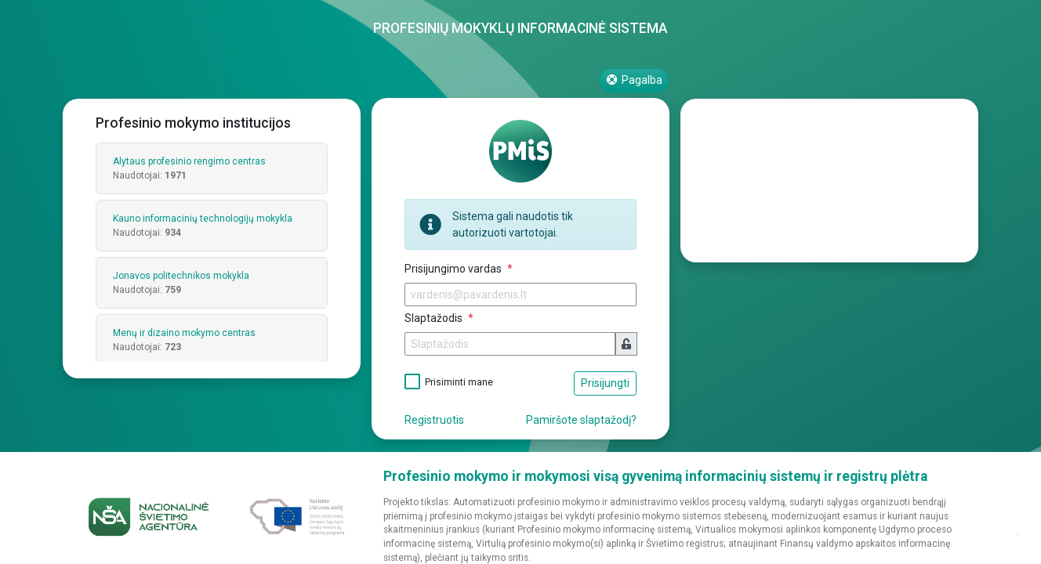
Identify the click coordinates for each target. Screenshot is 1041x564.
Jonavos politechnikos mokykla (181, 275)
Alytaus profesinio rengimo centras (189, 161)
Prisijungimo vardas (454, 268)
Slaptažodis (434, 318)
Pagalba (634, 80)
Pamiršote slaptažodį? (581, 420)
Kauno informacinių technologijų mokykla (202, 218)
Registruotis (434, 420)
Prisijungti (605, 383)
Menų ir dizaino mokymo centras (184, 332)
